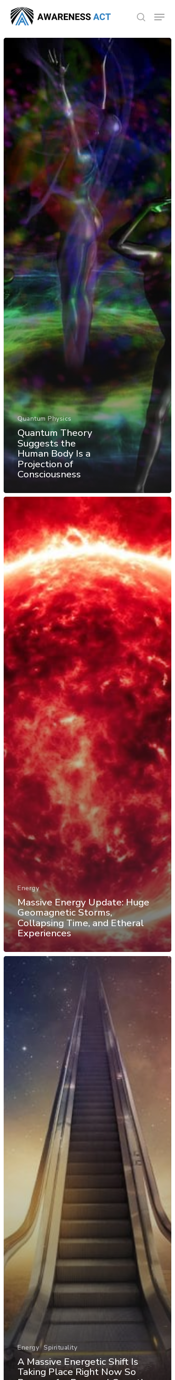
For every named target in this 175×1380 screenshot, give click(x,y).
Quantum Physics (44, 418)
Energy (28, 888)
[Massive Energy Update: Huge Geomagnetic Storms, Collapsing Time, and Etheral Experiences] (87, 724)
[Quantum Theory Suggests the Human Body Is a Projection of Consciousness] (87, 265)
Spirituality (60, 1347)
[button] (159, 17)
